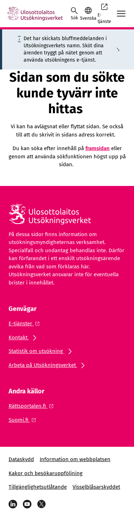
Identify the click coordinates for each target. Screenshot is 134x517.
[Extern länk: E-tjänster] (26, 323)
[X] (41, 504)
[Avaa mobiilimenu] (121, 13)
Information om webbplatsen (75, 459)
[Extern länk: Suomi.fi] (24, 420)
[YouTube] (27, 504)
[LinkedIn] (13, 504)
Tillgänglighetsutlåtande (38, 487)
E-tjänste (104, 13)
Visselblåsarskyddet (96, 487)
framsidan (97, 148)
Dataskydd (21, 459)
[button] (88, 13)
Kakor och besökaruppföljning (46, 473)
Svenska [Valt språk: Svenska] (88, 18)
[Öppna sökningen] (74, 13)
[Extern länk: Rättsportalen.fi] (33, 406)
